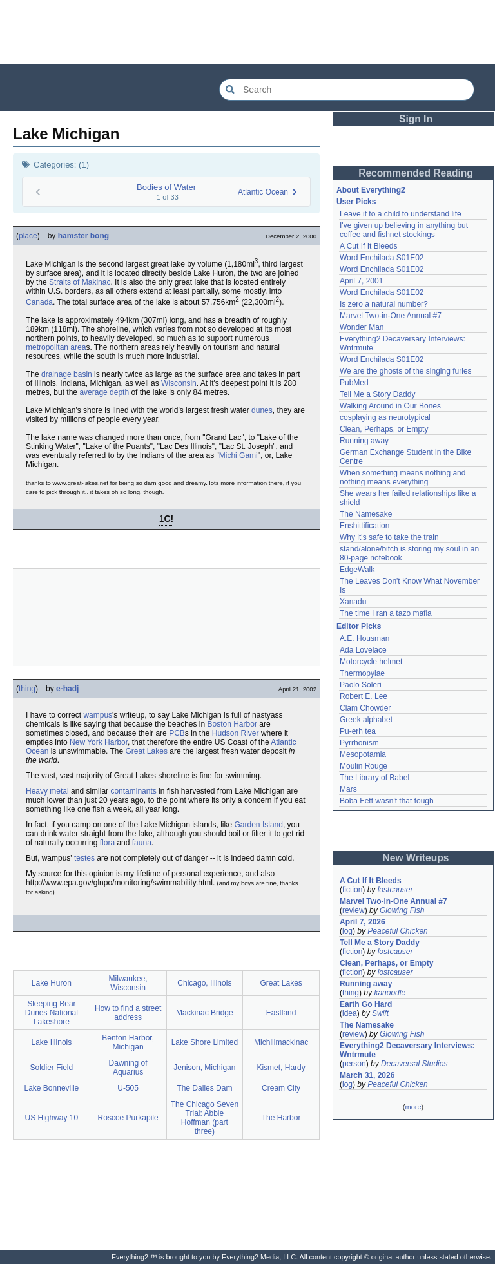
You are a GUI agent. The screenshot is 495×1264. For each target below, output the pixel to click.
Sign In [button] (415, 118)
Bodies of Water (166, 187)
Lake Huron (52, 983)
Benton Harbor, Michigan (128, 1042)
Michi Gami (238, 455)
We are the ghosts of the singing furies (406, 371)
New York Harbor (99, 742)
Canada (39, 302)
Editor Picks (358, 626)
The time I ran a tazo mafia (386, 613)
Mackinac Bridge (204, 1012)
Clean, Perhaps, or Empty (384, 429)
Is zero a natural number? (384, 304)
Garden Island (259, 824)
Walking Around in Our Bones (390, 405)
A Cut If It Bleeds (368, 246)
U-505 (128, 1088)
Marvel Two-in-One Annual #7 (391, 315)
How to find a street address (128, 1013)
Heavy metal (47, 791)
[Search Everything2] (346, 90)
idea (349, 1013)
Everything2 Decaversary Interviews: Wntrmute (407, 1050)
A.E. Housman (364, 638)
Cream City (281, 1088)
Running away (364, 440)
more (413, 1107)
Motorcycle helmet (371, 661)
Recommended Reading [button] (415, 173)
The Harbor (281, 1117)
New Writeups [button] (416, 857)
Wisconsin (179, 383)
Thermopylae (362, 673)
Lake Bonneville (51, 1088)
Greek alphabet (366, 719)
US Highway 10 (52, 1117)
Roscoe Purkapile (128, 1117)
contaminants (133, 791)
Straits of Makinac (79, 282)
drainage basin (66, 374)
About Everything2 (370, 190)
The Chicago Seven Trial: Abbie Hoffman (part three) (204, 1118)
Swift (380, 1013)
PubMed (354, 382)
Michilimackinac (281, 1042)
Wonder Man (361, 327)
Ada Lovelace (363, 650)
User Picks (356, 201)
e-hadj (67, 688)
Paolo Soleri (361, 684)
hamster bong (83, 235)
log (347, 930)
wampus (97, 715)
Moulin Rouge (363, 766)
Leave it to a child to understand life (400, 213)
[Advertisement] (247, 32)
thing (27, 688)
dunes (262, 410)
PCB (177, 733)
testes (84, 858)
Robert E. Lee (363, 696)
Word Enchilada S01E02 (382, 257)
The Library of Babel (374, 777)
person (354, 1063)
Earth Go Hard (366, 1004)
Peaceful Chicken (397, 930)
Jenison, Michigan (204, 1067)
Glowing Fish (402, 910)
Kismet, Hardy (281, 1067)
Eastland (281, 1012)
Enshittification (364, 525)
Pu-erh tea (358, 731)
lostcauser (395, 889)
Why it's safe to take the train (389, 537)
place (28, 235)
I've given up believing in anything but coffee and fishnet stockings (404, 230)
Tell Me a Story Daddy (377, 394)
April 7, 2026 (362, 921)
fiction (352, 889)
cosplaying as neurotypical (385, 417)
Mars (348, 789)
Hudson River (235, 733)
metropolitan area (56, 347)
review (353, 910)
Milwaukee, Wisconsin (128, 983)
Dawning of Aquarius (128, 1067)
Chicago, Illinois (204, 983)
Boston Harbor (232, 724)
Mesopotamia (363, 754)
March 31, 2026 (367, 1075)
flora (107, 842)
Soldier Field (51, 1067)
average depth (104, 392)
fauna (141, 842)
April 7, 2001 (361, 280)
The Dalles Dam (204, 1088)
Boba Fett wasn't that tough (387, 800)
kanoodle (389, 992)
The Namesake (366, 514)
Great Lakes (147, 751)
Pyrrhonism (359, 742)
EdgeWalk (357, 569)
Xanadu (353, 601)
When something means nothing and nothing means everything (402, 477)
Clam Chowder (365, 708)
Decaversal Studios (414, 1063)
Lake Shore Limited (204, 1042)
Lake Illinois (52, 1042)
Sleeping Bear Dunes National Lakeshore (51, 1012)
